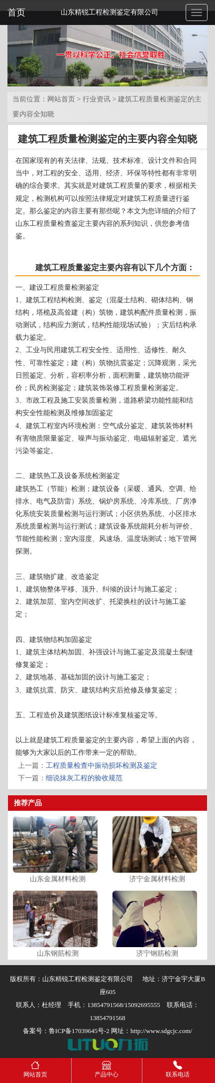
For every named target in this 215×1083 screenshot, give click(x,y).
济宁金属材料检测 (157, 879)
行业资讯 (96, 99)
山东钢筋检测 (58, 953)
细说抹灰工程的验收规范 (84, 778)
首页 (16, 12)
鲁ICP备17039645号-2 (79, 1031)
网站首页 (61, 99)
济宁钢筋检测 (157, 953)
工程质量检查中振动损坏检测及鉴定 (101, 765)
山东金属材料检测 (58, 879)
